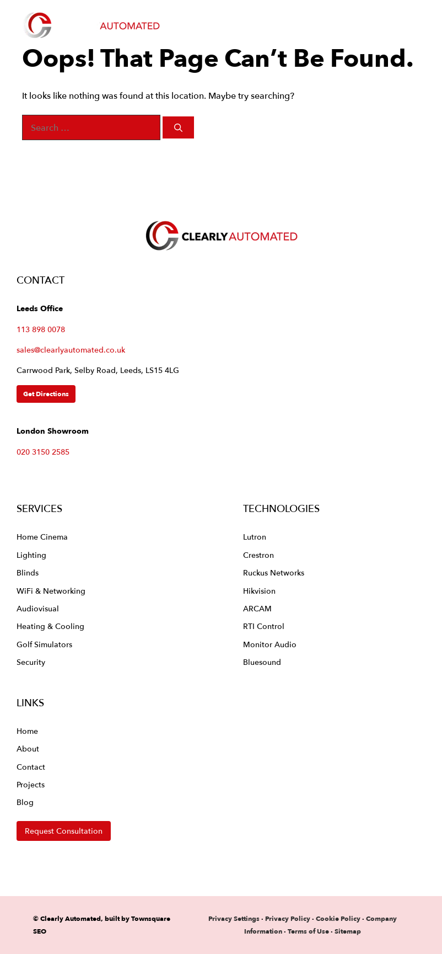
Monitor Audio (270, 644)
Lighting (31, 554)
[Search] (178, 127)
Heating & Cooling (50, 626)
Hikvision (259, 590)
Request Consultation (64, 830)
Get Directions (46, 393)
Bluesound (262, 661)
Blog (25, 802)
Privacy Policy (288, 918)
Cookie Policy (338, 918)
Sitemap (348, 931)
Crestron (258, 554)
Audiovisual (38, 608)
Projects (31, 784)
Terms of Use (308, 931)
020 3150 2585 (43, 451)
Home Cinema (42, 536)
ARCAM (257, 608)
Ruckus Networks (273, 572)
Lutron (254, 536)
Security (31, 661)
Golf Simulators (44, 644)
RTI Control (263, 626)
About (28, 748)
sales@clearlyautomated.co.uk (71, 350)
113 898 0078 (41, 329)
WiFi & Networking (51, 590)
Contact (31, 766)
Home (27, 730)
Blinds (28, 572)
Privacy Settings (234, 918)
